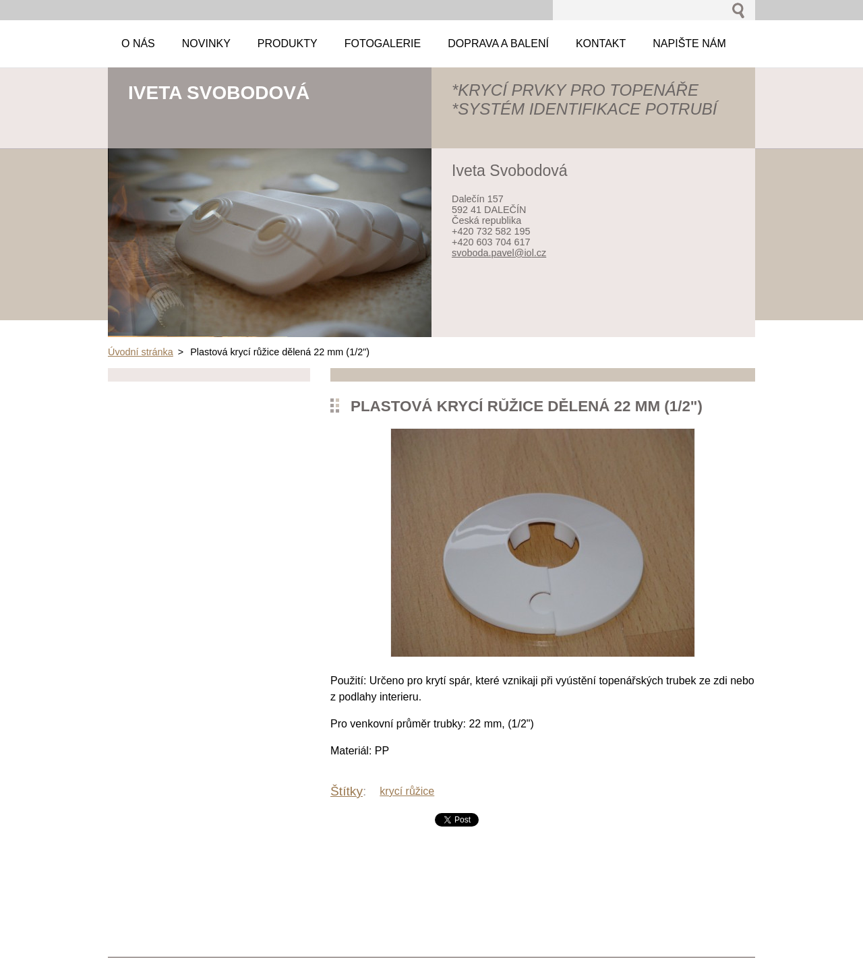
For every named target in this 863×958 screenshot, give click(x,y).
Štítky (346, 791)
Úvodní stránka (140, 352)
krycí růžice (407, 791)
